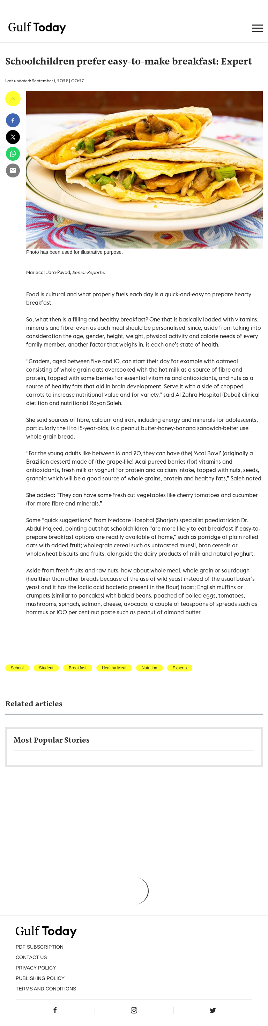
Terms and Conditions (46, 988)
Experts (180, 668)
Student (46, 668)
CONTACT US (31, 957)
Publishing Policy (40, 978)
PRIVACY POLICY (36, 968)
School (17, 668)
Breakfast (78, 668)
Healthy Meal (114, 668)
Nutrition (149, 668)
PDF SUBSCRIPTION (40, 947)
